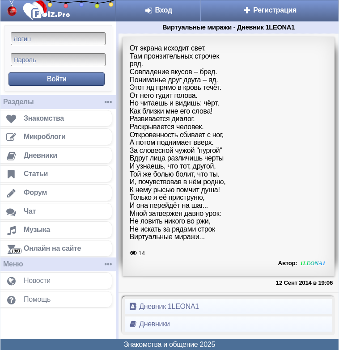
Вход (158, 10)
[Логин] (58, 38)
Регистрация (269, 10)
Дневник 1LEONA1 (163, 306)
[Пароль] (58, 59)
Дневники (149, 324)
